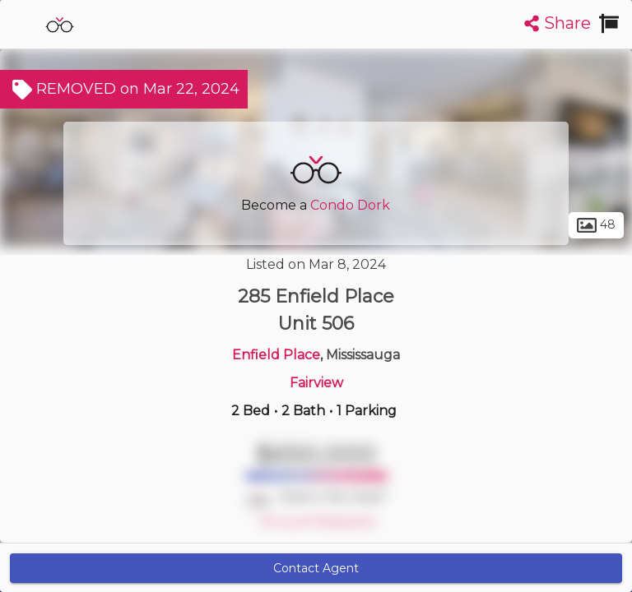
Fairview (316, 383)
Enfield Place (276, 355)
